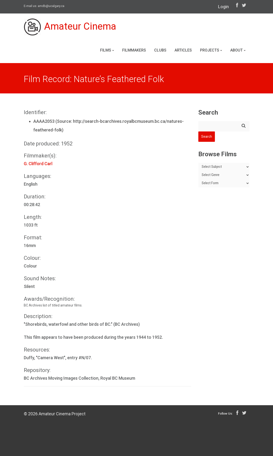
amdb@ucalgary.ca (51, 6)
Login (223, 6)
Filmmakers (134, 50)
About (238, 50)
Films (107, 50)
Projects (211, 50)
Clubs (160, 50)
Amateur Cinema (70, 27)
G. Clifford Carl (38, 163)
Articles (183, 50)
